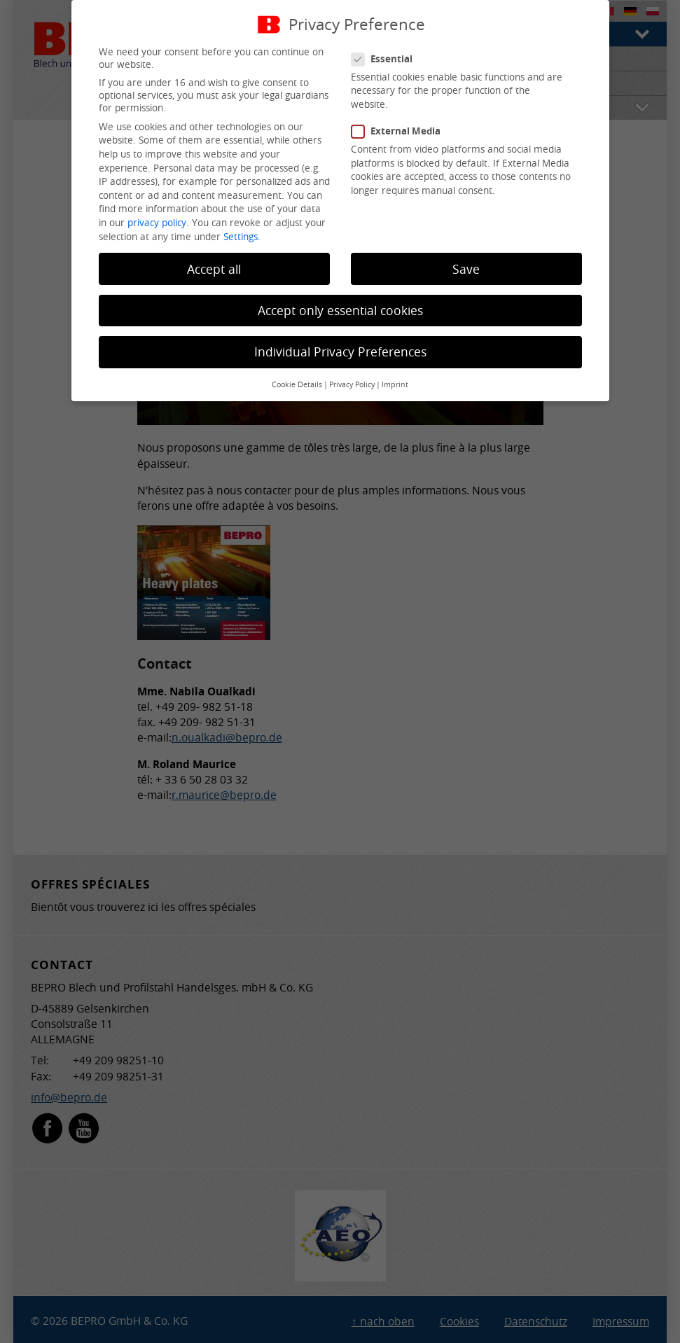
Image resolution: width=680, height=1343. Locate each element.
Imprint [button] (395, 384)
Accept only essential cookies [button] (340, 310)
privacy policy (156, 222)
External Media (401, 131)
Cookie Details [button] (297, 384)
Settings (240, 236)
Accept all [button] (214, 269)
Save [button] (466, 269)
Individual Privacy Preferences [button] (340, 352)
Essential (387, 59)
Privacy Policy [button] (352, 384)
